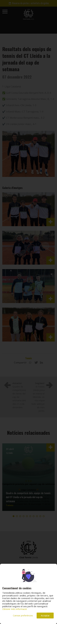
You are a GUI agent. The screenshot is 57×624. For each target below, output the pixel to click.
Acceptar (45, 615)
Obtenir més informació (14, 608)
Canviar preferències (23, 615)
